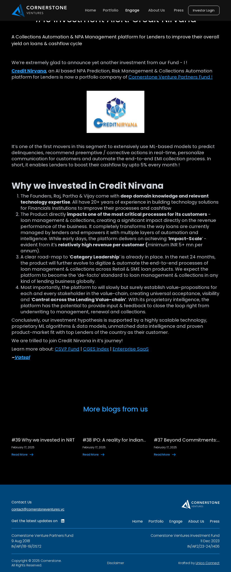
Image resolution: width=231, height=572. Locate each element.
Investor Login (204, 10)
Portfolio (110, 10)
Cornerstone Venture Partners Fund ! (170, 77)
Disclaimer (115, 563)
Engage (175, 521)
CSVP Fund (67, 349)
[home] (39, 10)
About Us (156, 10)
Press (179, 10)
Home (90, 10)
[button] (133, 10)
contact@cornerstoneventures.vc (38, 509)
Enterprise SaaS (131, 349)
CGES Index (96, 349)
